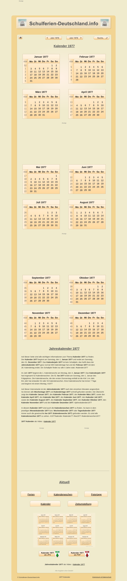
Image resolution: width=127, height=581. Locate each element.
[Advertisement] (63, 7)
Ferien (31, 494)
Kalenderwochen (63, 494)
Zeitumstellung (83, 504)
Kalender (46, 504)
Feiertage (96, 494)
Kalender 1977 (50, 421)
